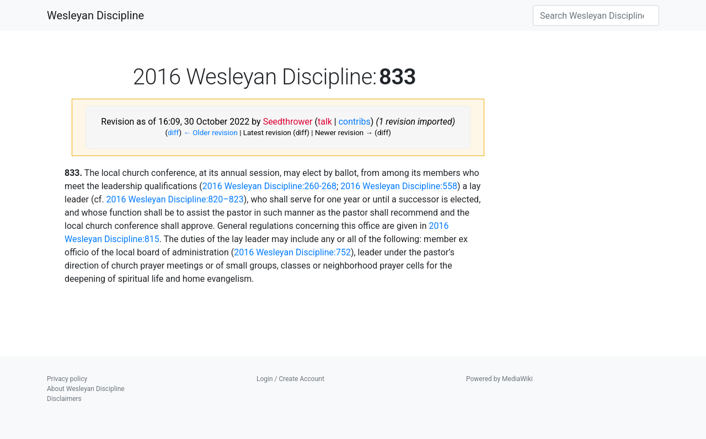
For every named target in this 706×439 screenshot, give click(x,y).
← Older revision (210, 133)
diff (173, 133)
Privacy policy (67, 379)
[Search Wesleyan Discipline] (596, 15)
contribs (355, 121)
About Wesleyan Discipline (86, 389)
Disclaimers (64, 399)
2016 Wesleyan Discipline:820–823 (175, 199)
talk (325, 121)
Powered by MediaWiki (499, 379)
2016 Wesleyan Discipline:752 (292, 252)
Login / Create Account (290, 379)
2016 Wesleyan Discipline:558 (398, 186)
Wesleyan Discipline (95, 15)
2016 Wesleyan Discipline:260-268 (269, 186)
